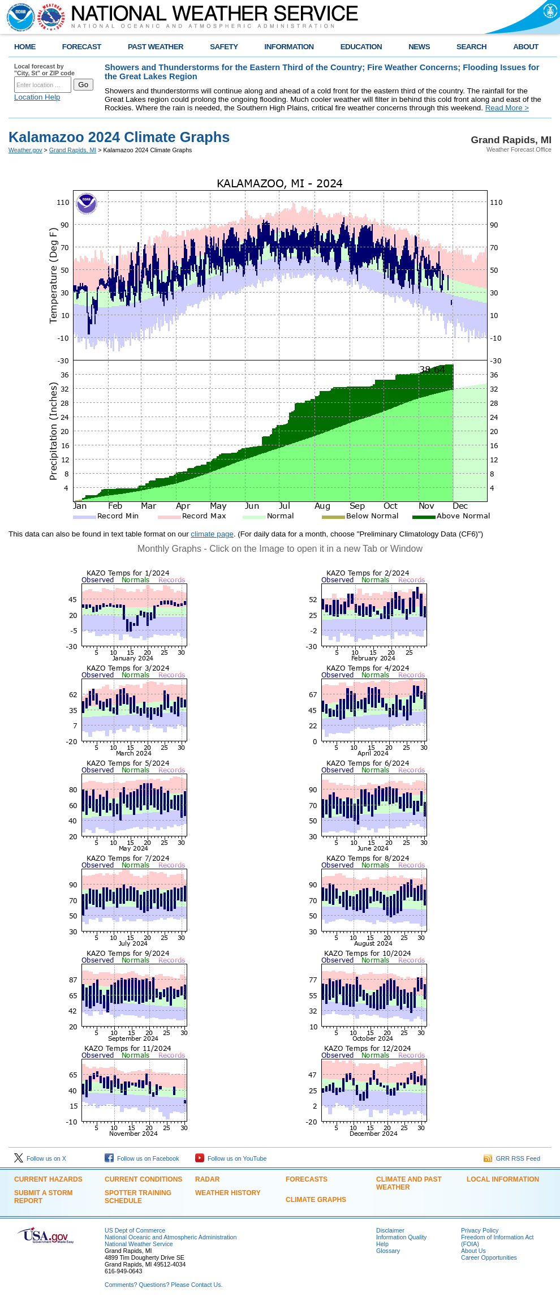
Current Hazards (48, 1179)
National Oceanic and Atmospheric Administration (170, 1237)
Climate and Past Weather (409, 1183)
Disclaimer (390, 1230)
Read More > (507, 108)
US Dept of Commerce (135, 1230)
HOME (25, 46)
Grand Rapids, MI (73, 150)
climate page (212, 534)
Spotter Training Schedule (138, 1197)
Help (382, 1243)
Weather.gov (25, 150)
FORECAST (81, 46)
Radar (207, 1179)
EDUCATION (361, 46)
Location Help (37, 97)
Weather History (228, 1193)
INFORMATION (289, 46)
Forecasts (307, 1179)
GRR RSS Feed (512, 1158)
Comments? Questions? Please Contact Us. (163, 1284)
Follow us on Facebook (142, 1158)
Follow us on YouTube (230, 1158)
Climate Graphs (316, 1200)
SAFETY (224, 46)
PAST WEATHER (155, 46)
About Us (473, 1250)
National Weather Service (139, 1243)
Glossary (388, 1250)
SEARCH (471, 46)
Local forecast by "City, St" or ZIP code (44, 69)
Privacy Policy (479, 1230)
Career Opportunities (489, 1257)
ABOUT (526, 46)
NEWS (419, 46)
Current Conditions (143, 1179)
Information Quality (401, 1237)
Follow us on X (40, 1158)
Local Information (503, 1179)
